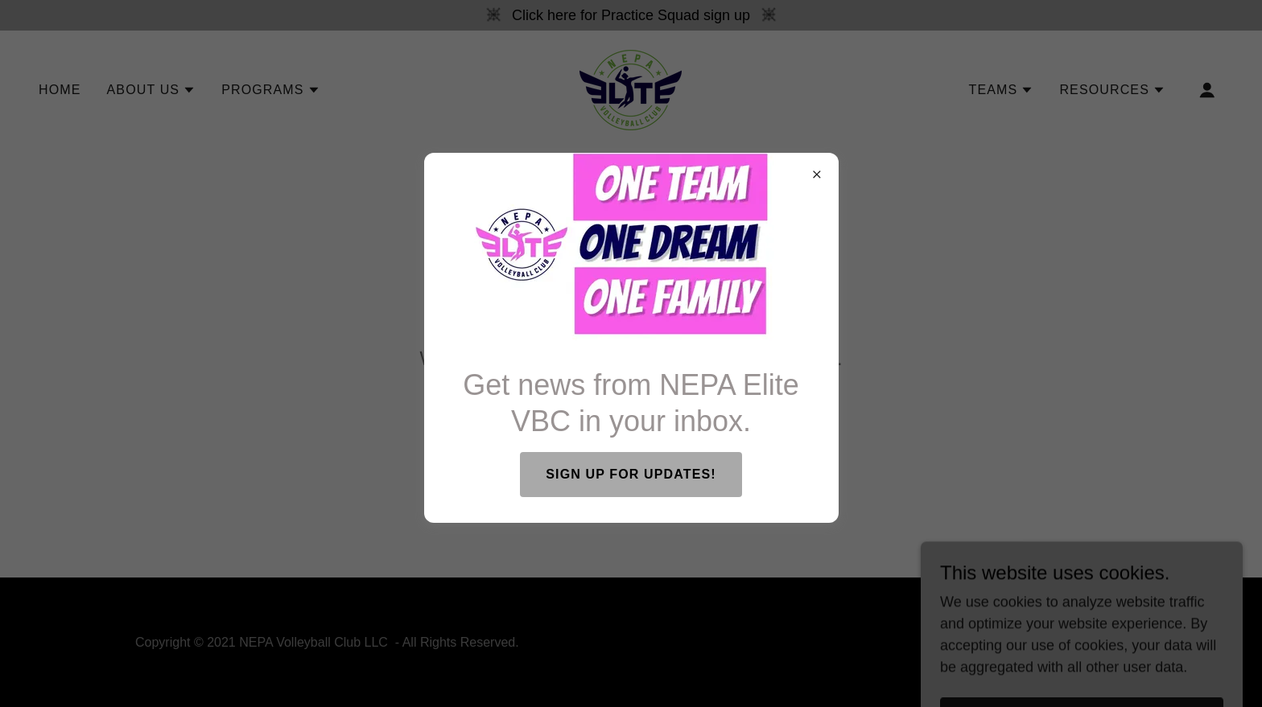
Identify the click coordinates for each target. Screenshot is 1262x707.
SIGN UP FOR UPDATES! (631, 474)
